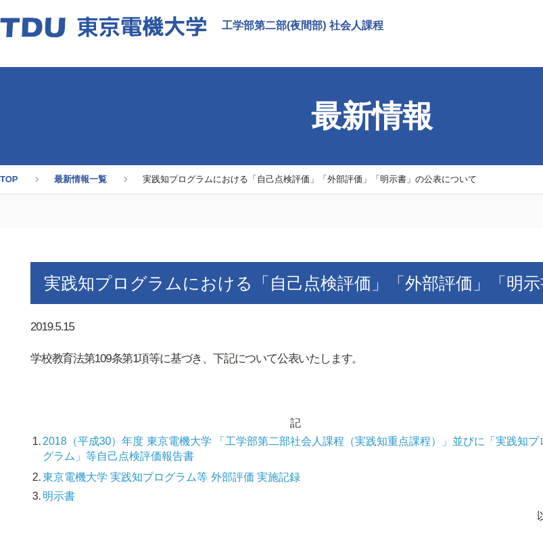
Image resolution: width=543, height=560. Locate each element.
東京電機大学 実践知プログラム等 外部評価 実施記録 (171, 477)
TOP (9, 179)
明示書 (59, 496)
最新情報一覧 (80, 179)
